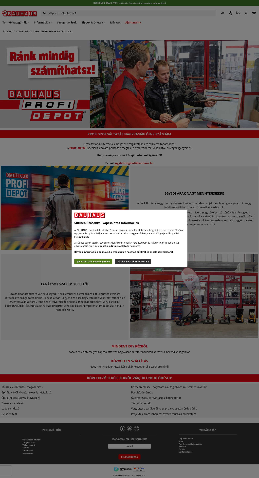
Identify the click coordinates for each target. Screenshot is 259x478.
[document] (129, 238)
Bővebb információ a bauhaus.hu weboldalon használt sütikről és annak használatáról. (123, 251)
